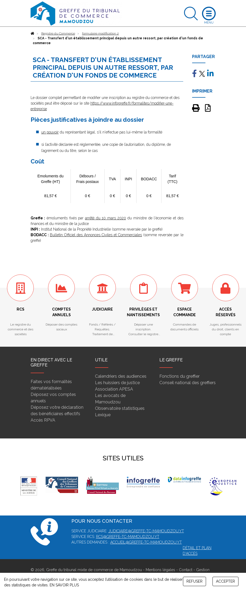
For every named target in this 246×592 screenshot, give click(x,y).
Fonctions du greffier (179, 376)
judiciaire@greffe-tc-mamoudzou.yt (146, 531)
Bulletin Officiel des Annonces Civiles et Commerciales (96, 235)
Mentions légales (160, 570)
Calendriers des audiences (120, 376)
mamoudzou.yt (143, 536)
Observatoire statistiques (120, 408)
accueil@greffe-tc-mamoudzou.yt (146, 542)
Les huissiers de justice (117, 382)
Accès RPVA (43, 420)
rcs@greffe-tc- (112, 536)
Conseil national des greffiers (187, 382)
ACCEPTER (225, 581)
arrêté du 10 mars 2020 (105, 218)
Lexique (103, 414)
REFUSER (194, 581)
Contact (185, 570)
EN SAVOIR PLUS (64, 585)
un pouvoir (50, 132)
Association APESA (114, 389)
